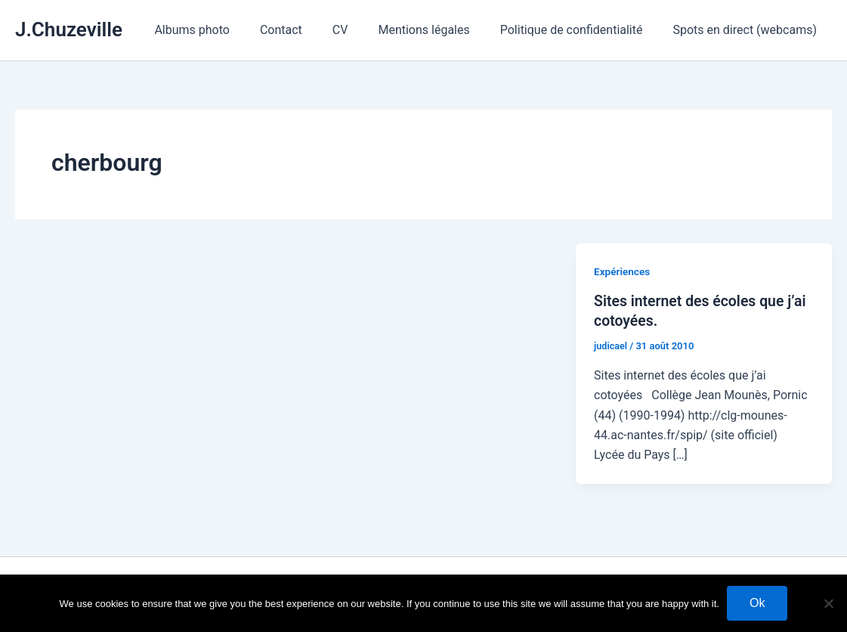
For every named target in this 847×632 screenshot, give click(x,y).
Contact (308, 30)
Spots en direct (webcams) (747, 30)
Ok (757, 602)
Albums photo (225, 30)
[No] (828, 603)
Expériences (622, 271)
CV (361, 30)
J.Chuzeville (68, 29)
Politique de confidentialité (580, 30)
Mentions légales (438, 30)
